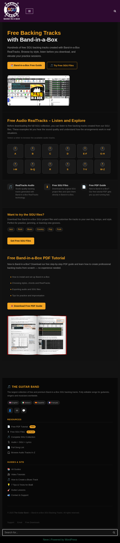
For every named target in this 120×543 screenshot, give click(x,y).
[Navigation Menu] (29, 11)
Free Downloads (32, 522)
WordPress (71, 539)
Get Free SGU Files (21, 241)
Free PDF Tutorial (21, 427)
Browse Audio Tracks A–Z (21, 452)
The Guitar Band (21, 513)
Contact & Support (17, 495)
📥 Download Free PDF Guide (26, 306)
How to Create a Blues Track (22, 480)
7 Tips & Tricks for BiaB (20, 485)
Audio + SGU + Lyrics (19, 442)
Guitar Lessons (16, 490)
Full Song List (15, 447)
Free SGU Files (21, 432)
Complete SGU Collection (21, 437)
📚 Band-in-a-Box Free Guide (26, 65)
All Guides (14, 469)
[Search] (115, 11)
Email (19, 522)
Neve (46, 539)
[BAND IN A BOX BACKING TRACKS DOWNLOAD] (11, 11)
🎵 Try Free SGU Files (62, 65)
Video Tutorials (16, 474)
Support (10, 522)
